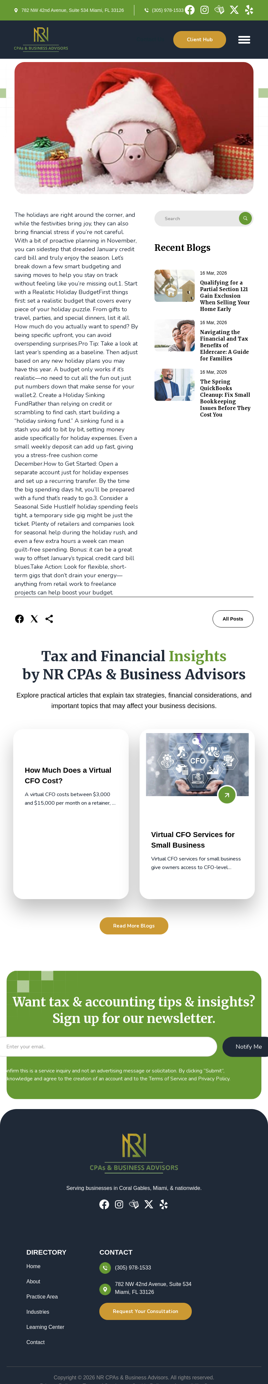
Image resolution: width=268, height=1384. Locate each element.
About (33, 1281)
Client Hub (200, 39)
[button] (244, 40)
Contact (35, 1342)
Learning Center (45, 1327)
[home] (41, 39)
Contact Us (150, 39)
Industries (37, 1312)
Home (33, 1266)
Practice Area (42, 1297)
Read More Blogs (134, 926)
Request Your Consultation (145, 1311)
